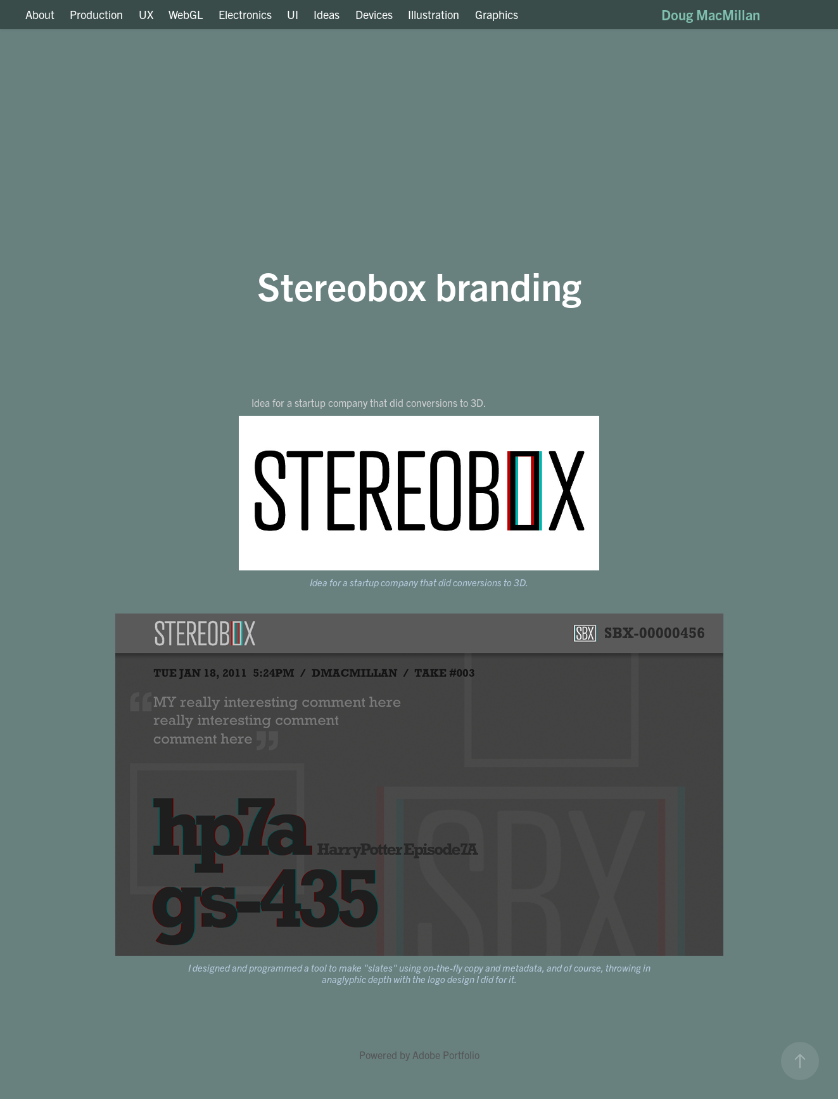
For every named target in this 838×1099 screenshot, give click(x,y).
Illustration (433, 14)
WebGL (185, 14)
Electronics (245, 14)
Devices (374, 14)
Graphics (496, 14)
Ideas (327, 14)
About (39, 14)
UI (292, 14)
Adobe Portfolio (445, 1054)
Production (96, 14)
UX (146, 14)
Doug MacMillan (710, 14)
